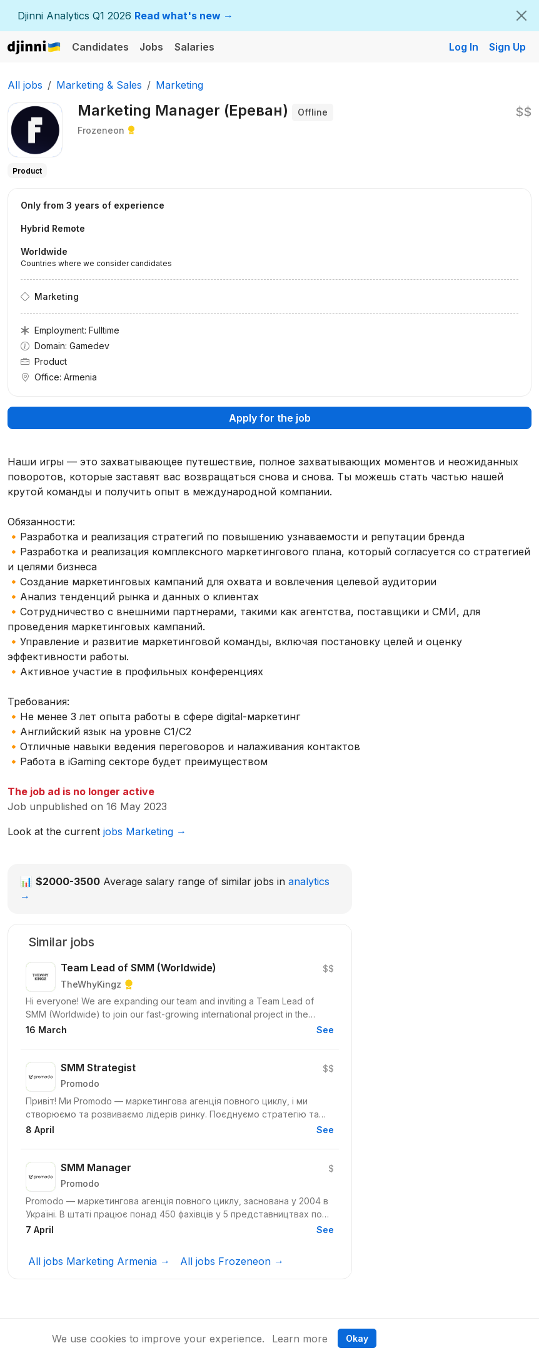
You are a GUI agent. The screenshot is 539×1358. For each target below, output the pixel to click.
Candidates (100, 47)
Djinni (34, 48)
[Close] (521, 15)
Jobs (151, 47)
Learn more (300, 1338)
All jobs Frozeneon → (232, 1261)
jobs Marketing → (144, 831)
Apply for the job (270, 418)
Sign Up (507, 47)
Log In (463, 47)
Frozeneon (101, 130)
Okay (357, 1338)
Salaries (194, 47)
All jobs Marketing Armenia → (99, 1261)
